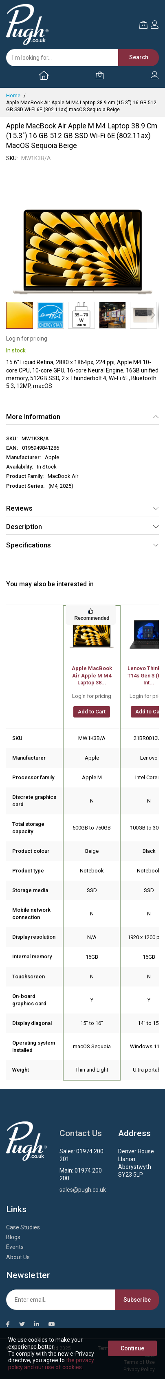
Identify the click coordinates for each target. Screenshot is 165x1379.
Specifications (28, 545)
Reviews (19, 508)
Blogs (13, 1237)
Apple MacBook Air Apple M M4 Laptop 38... (92, 675)
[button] (50, 315)
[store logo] (27, 24)
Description (24, 526)
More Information (33, 417)
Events (15, 1247)
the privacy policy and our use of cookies (51, 1363)
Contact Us (80, 1133)
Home (13, 96)
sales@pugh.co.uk (82, 1189)
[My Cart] (100, 75)
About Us (18, 1257)
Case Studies (23, 1227)
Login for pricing (26, 338)
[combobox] (78, 57)
